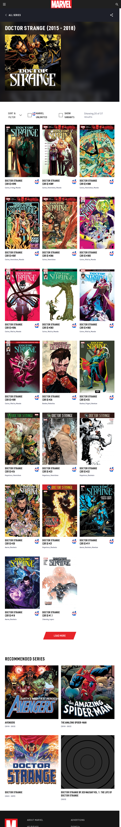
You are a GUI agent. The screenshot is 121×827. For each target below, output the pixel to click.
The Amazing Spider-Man (74, 722)
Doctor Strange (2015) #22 (88, 470)
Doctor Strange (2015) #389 (51, 182)
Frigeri (88, 403)
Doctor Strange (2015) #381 (13, 398)
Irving (12, 187)
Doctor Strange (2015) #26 (51, 398)
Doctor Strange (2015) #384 (13, 326)
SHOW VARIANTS (69, 115)
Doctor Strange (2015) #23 (51, 470)
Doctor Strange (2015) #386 (51, 254)
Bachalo (91, 475)
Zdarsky (45, 619)
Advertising (78, 820)
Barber (44, 403)
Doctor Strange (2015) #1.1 (51, 614)
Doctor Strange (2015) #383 (51, 326)
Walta (87, 259)
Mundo (18, 187)
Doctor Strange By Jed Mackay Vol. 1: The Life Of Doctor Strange (86, 794)
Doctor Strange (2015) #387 (13, 254)
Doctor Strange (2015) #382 (88, 326)
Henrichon (52, 187)
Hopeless (8, 475)
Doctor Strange (13, 792)
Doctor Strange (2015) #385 (88, 254)
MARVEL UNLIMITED (41, 115)
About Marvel (35, 820)
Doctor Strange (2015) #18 (13, 614)
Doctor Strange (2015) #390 (13, 182)
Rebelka (51, 403)
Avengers (10, 722)
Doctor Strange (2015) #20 (13, 542)
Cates (7, 187)
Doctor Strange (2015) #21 (51, 542)
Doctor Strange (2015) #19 (88, 542)
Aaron (7, 547)
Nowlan (94, 403)
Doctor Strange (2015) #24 (13, 470)
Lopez (51, 619)
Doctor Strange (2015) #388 (88, 182)
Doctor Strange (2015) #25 (88, 398)
